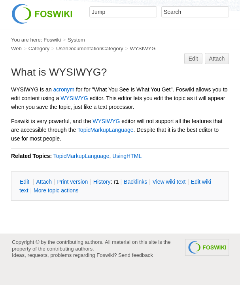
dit (25, 182)
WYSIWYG (143, 48)
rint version (72, 182)
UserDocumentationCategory (89, 48)
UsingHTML (127, 156)
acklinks (135, 182)
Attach (217, 58)
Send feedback (135, 255)
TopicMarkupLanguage (105, 130)
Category (38, 48)
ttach (44, 182)
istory (102, 182)
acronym (64, 89)
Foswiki (52, 40)
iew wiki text (169, 182)
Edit (193, 58)
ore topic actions (56, 190)
